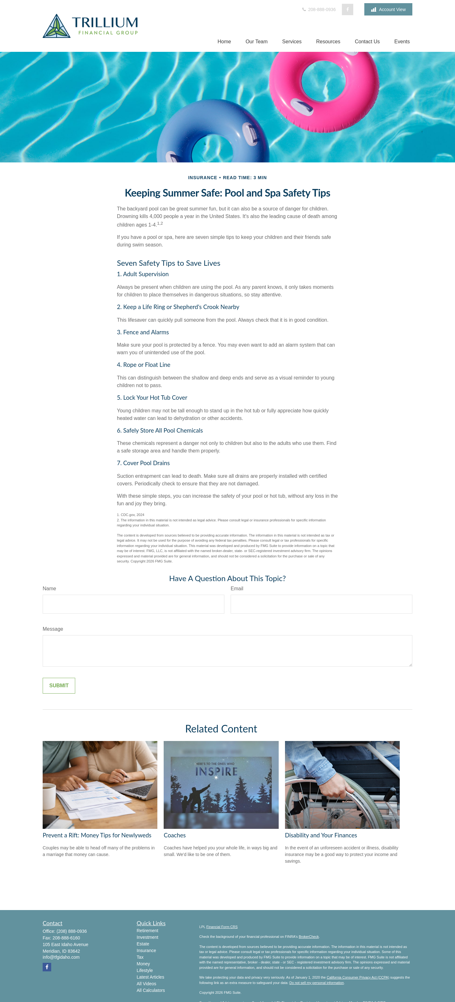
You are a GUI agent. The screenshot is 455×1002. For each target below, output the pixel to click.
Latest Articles (150, 977)
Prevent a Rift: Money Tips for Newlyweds (97, 835)
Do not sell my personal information (316, 983)
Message (53, 629)
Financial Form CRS (222, 927)
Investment (147, 937)
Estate (143, 943)
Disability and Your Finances (321, 835)
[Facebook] (347, 9)
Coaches (175, 835)
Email (237, 588)
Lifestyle (145, 970)
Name (49, 588)
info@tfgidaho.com (61, 957)
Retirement (147, 930)
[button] (224, 41)
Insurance (146, 950)
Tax (140, 957)
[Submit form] (59, 686)
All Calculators (151, 990)
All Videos (146, 983)
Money (143, 963)
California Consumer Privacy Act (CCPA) (358, 977)
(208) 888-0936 (72, 931)
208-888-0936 (318, 9)
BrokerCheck (309, 936)
